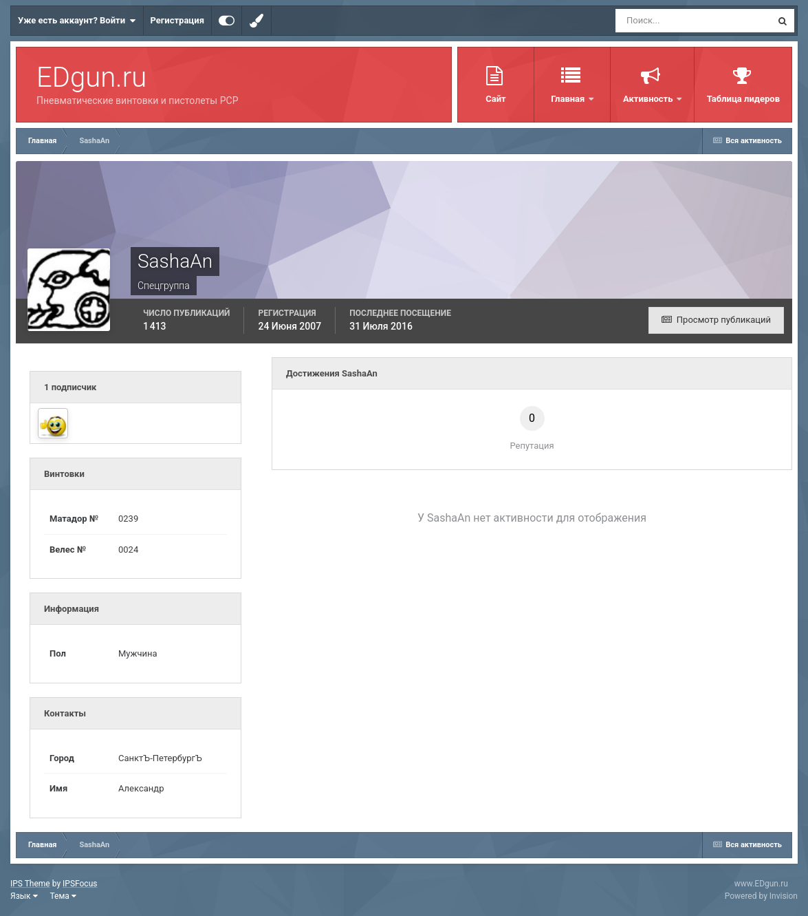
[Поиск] (668, 20)
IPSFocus (80, 883)
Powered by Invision (761, 896)
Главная (569, 99)
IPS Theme (30, 883)
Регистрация (177, 20)
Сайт (495, 99)
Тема (63, 896)
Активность (649, 99)
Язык (24, 896)
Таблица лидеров (743, 99)
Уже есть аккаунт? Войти (77, 20)
